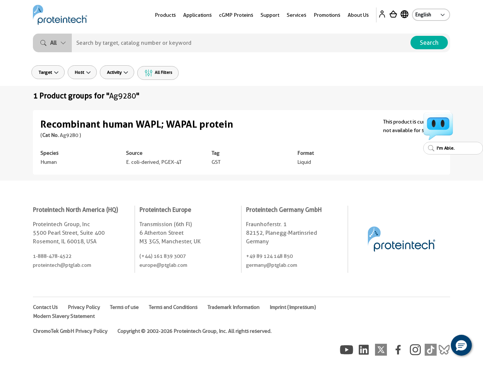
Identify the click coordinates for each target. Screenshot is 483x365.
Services (296, 15)
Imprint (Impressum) (293, 307)
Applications (197, 15)
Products (165, 15)
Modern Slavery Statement (64, 316)
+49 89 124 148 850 (269, 256)
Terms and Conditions (173, 307)
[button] (461, 345)
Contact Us (45, 307)
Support (270, 15)
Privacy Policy (84, 307)
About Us (358, 15)
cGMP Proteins (236, 15)
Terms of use (124, 307)
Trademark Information (233, 307)
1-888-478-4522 (52, 256)
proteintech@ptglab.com (62, 265)
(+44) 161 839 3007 (162, 256)
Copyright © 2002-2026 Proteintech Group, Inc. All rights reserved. (194, 331)
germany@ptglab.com (271, 265)
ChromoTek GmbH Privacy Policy (70, 331)
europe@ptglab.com (163, 265)
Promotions (327, 15)
